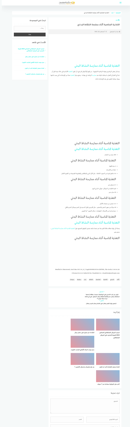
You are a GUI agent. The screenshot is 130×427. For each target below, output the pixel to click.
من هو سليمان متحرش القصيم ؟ (33, 74)
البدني (76, 66)
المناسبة (105, 66)
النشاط (83, 66)
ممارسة (92, 66)
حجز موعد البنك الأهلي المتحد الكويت (31, 63)
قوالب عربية (57, 421)
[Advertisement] (83, 49)
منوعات (70, 279)
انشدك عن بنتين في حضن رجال (32, 57)
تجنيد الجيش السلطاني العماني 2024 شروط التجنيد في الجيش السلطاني (29, 50)
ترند (116, 20)
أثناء (99, 66)
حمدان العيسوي (113, 32)
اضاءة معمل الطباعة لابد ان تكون (32, 68)
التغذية (114, 66)
